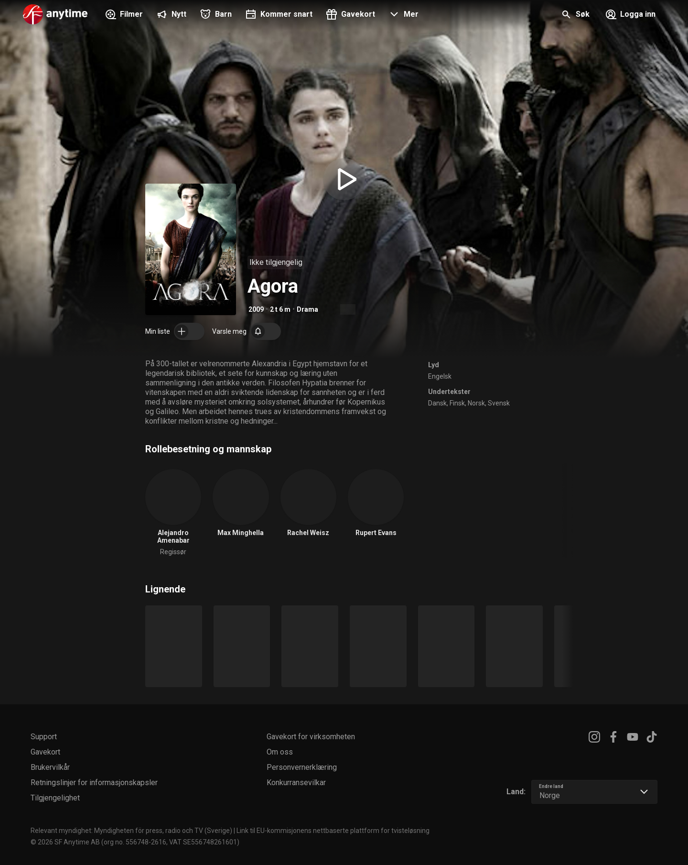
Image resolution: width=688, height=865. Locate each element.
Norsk (476, 403)
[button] (402, 15)
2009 (256, 309)
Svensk (499, 403)
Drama (307, 309)
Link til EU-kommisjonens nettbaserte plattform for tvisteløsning (333, 830)
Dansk (437, 403)
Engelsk (440, 376)
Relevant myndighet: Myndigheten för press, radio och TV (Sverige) (131, 830)
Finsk (457, 403)
